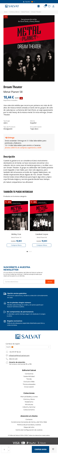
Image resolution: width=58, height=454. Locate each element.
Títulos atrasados (29, 384)
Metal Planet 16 (16, 237)
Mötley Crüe (16, 234)
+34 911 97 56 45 (15, 352)
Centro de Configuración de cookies (29, 430)
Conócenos (29, 374)
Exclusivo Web (29, 381)
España (29, 2)
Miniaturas (29, 404)
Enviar (50, 282)
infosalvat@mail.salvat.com (19, 355)
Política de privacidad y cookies (29, 425)
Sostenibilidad (29, 376)
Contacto (29, 419)
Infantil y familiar (29, 407)
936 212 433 (13, 359)
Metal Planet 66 (42, 237)
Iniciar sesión (29, 387)
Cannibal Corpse (41, 234)
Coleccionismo (29, 410)
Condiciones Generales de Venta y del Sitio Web (29, 422)
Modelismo (29, 402)
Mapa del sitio (29, 427)
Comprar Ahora (16, 245)
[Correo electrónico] (24, 282)
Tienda (29, 379)
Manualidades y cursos (29, 396)
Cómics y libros (29, 399)
